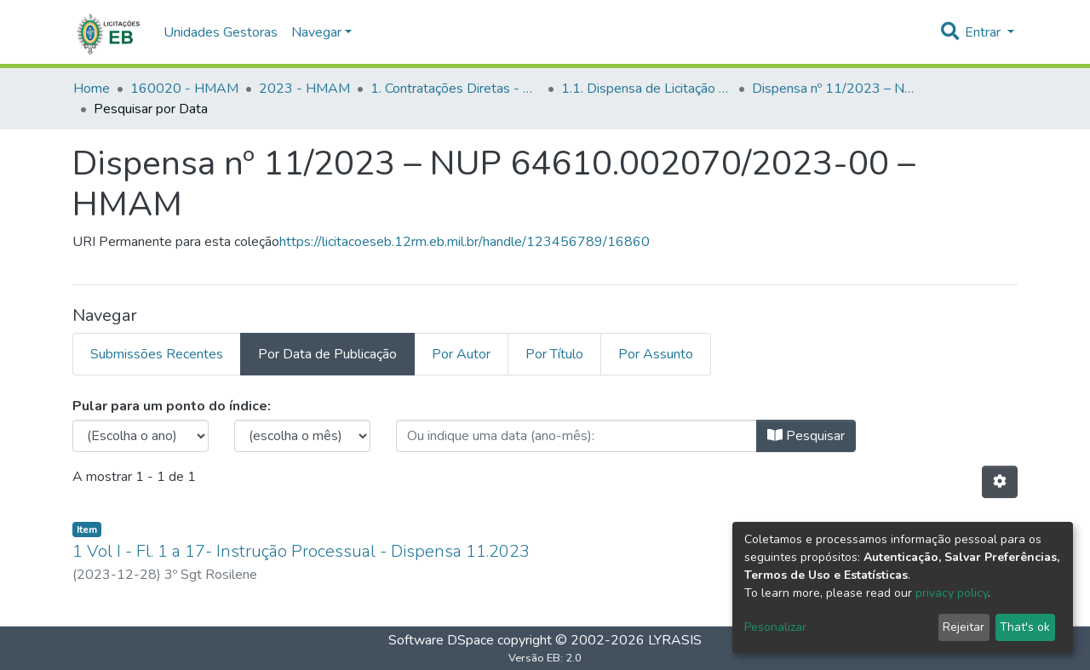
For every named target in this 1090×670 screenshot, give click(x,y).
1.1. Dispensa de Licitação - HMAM (646, 88)
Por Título (554, 354)
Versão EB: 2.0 (545, 658)
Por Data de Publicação (327, 354)
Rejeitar (963, 627)
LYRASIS (675, 640)
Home (91, 88)
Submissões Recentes (156, 354)
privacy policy (951, 593)
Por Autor (461, 354)
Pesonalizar (775, 627)
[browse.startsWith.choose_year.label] (140, 436)
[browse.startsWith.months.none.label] (302, 436)
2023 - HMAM (304, 88)
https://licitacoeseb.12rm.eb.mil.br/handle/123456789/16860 (464, 241)
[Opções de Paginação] (1000, 482)
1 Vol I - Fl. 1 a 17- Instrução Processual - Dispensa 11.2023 (301, 551)
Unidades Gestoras (221, 32)
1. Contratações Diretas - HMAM (455, 88)
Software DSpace (441, 640)
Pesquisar (806, 436)
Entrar (984, 32)
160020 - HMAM (184, 88)
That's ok (1025, 627)
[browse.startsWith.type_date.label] (576, 436)
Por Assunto (655, 354)
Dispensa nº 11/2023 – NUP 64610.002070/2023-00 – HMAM (837, 88)
